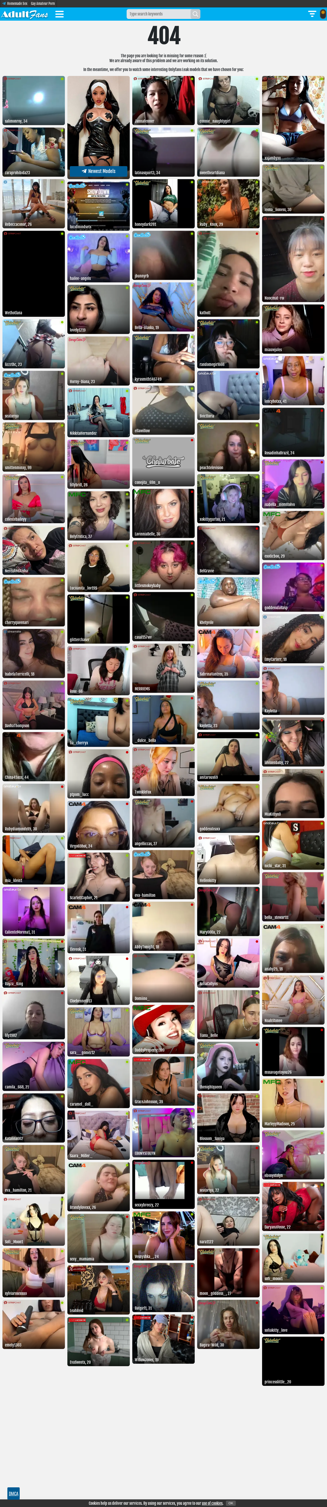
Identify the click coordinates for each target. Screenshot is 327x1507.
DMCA (13, 1493)
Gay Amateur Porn (43, 3)
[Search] (195, 14)
